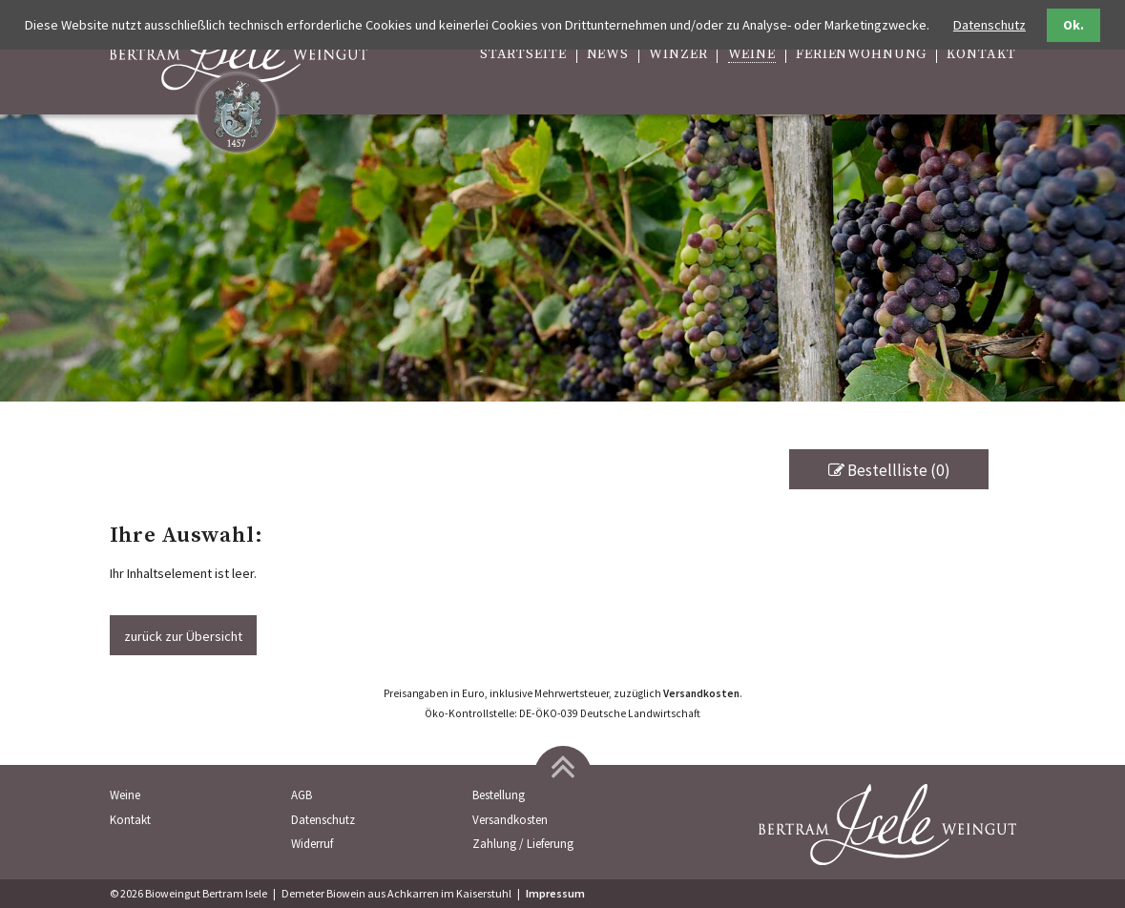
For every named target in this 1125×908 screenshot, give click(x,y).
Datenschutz (323, 820)
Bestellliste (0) (889, 470)
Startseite (523, 55)
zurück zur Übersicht (183, 636)
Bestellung (498, 795)
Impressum (555, 893)
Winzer (678, 55)
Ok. (1073, 24)
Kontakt (981, 55)
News (608, 55)
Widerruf (312, 844)
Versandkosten (701, 693)
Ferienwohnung (861, 55)
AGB (301, 795)
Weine (752, 55)
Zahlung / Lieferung (522, 844)
